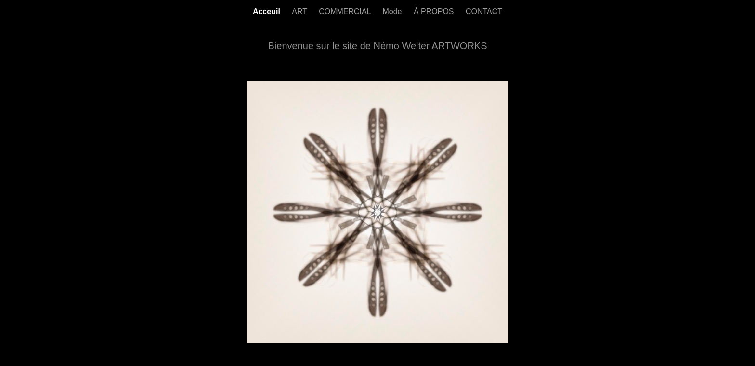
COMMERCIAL (346, 11)
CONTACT (484, 11)
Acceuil (267, 11)
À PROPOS (435, 11)
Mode (393, 11)
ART (300, 11)
